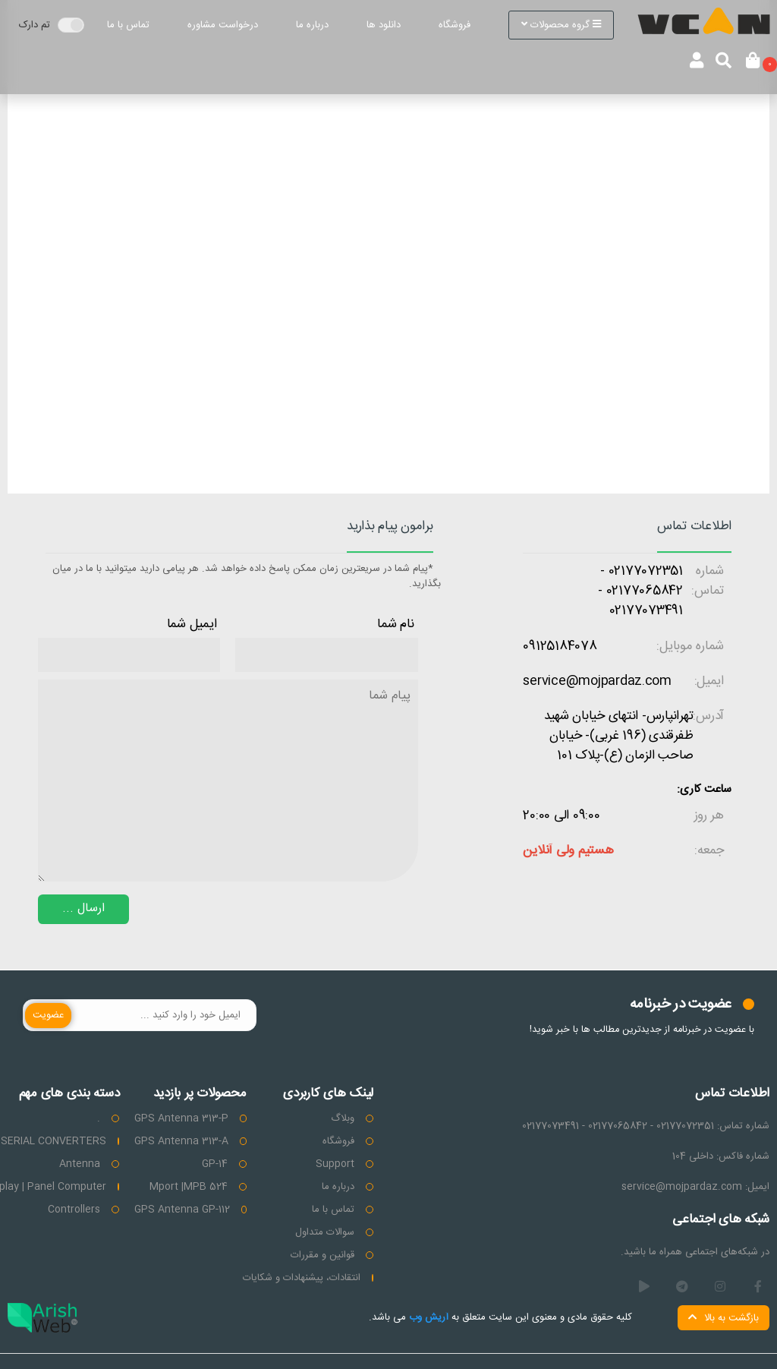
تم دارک (34, 25)
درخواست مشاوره (222, 25)
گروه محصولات (561, 25)
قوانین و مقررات (322, 1255)
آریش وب (427, 1317)
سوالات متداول (324, 1232)
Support (335, 1164)
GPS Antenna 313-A (181, 1141)
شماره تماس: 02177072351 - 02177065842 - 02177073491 (645, 1126)
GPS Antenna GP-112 (182, 1209)
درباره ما (312, 25)
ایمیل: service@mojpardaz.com (695, 1186)
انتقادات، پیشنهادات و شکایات (301, 1277)
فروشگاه (454, 25)
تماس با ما (128, 25)
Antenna (79, 1164)
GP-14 (215, 1164)
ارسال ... (83, 908)
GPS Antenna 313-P (181, 1118)
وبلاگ (342, 1118)
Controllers (74, 1209)
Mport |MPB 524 (188, 1186)
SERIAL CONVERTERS (53, 1141)
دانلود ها (383, 25)
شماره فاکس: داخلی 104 (720, 1156)
